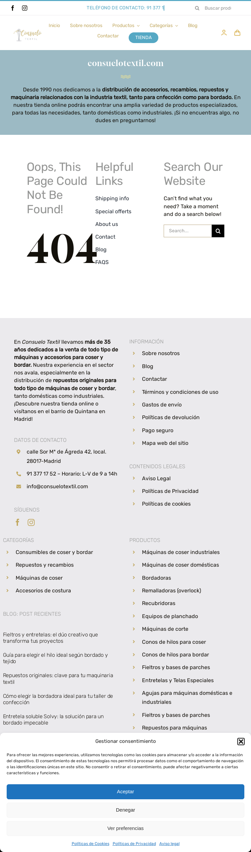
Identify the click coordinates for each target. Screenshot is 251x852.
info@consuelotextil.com (57, 486)
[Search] (197, 8)
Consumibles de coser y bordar (54, 552)
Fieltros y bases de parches (176, 667)
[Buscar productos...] (215, 8)
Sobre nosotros (161, 353)
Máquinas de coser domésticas (180, 565)
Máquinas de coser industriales (181, 552)
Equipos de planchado (170, 616)
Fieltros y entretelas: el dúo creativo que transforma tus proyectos (50, 637)
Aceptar (125, 791)
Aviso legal (169, 843)
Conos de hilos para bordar (175, 654)
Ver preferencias (125, 828)
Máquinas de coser (39, 578)
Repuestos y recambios (45, 565)
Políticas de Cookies (90, 843)
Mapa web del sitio (165, 443)
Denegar (125, 810)
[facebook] (12, 8)
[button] (241, 741)
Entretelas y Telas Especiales (178, 680)
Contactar (154, 379)
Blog (147, 366)
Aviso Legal (156, 478)
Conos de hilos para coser (174, 642)
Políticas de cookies (166, 504)
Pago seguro (157, 430)
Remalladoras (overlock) (171, 590)
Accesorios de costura (43, 590)
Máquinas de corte (165, 629)
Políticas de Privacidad (134, 843)
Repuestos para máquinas (174, 728)
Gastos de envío (162, 404)
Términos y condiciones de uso (180, 392)
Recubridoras (158, 603)
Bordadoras (156, 578)
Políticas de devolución (171, 417)
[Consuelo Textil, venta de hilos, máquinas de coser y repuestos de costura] (27, 27)
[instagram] (24, 8)
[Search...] (188, 231)
